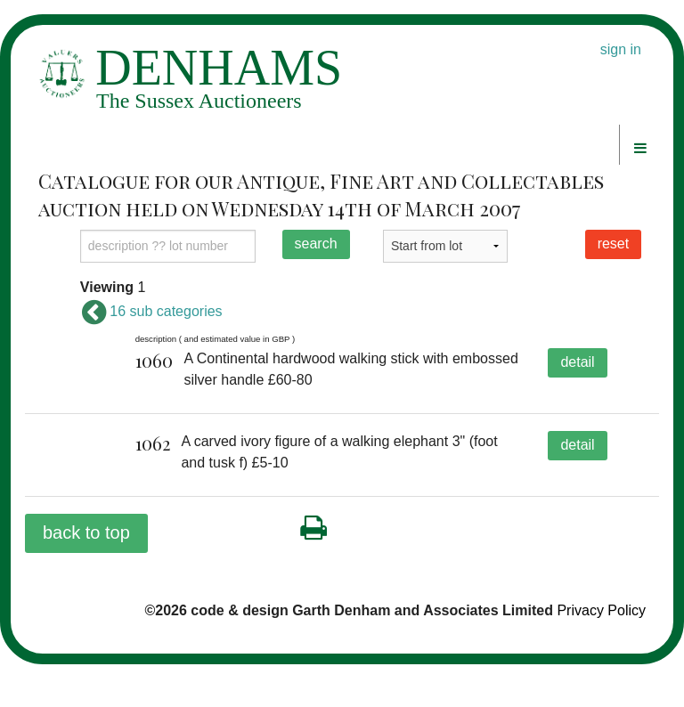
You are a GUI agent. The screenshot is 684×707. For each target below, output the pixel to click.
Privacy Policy (601, 653)
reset (614, 243)
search (316, 243)
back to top (86, 575)
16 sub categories (151, 311)
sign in (620, 49)
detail (577, 362)
